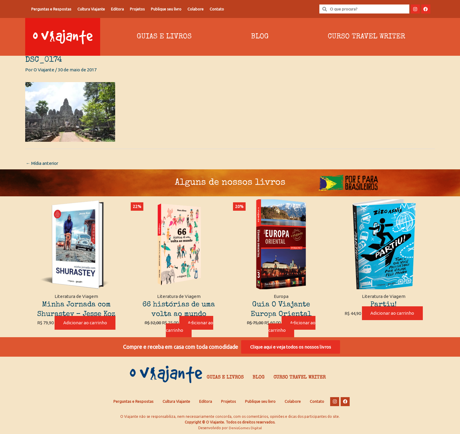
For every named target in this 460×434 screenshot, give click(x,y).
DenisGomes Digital (245, 428)
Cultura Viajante (91, 9)
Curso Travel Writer (366, 36)
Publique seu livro (166, 9)
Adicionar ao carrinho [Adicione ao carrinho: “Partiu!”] (392, 313)
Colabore (195, 9)
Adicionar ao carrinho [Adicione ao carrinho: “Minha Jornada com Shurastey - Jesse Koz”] (85, 323)
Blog (260, 36)
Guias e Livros (164, 36)
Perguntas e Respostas (51, 9)
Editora (117, 9)
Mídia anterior (43, 163)
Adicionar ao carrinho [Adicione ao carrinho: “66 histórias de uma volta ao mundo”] (190, 326)
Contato (217, 9)
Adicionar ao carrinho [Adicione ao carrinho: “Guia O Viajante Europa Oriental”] (292, 326)
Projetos (137, 9)
